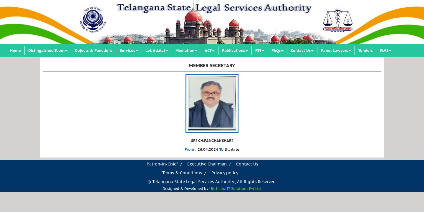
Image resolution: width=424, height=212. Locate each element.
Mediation (186, 50)
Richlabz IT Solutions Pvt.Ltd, (236, 189)
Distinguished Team (47, 50)
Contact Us (302, 50)
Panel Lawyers (336, 50)
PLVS (385, 50)
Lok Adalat (156, 50)
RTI (259, 50)
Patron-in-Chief (162, 164)
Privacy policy (224, 173)
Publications (235, 50)
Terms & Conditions (182, 173)
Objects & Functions (93, 50)
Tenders (365, 50)
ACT (210, 50)
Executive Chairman (207, 164)
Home (15, 50)
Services (129, 50)
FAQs (277, 50)
